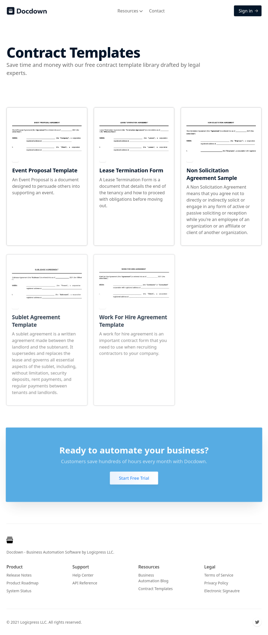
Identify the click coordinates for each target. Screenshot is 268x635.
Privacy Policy (216, 582)
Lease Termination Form (131, 170)
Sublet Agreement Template (36, 321)
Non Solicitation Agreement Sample (211, 174)
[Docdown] (26, 11)
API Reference (84, 582)
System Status (18, 590)
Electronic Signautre (222, 590)
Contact (157, 11)
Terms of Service (218, 575)
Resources (130, 11)
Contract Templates (155, 588)
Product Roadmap (22, 582)
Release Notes (19, 575)
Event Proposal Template (44, 170)
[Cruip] (10, 541)
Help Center (82, 575)
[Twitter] (257, 622)
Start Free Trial (134, 478)
